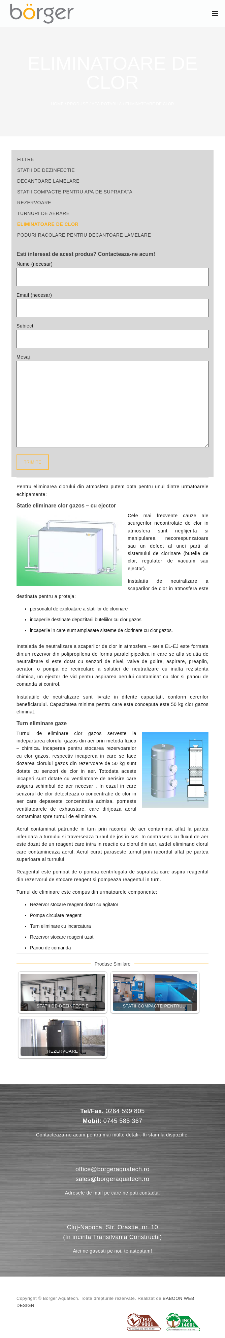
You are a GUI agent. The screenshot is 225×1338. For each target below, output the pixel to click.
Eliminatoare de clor (47, 224)
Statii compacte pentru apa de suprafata (74, 191)
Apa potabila (107, 104)
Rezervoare (34, 202)
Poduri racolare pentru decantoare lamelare (84, 235)
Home (57, 104)
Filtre (25, 159)
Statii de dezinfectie (46, 170)
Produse (77, 104)
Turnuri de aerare (43, 213)
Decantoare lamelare (48, 181)
